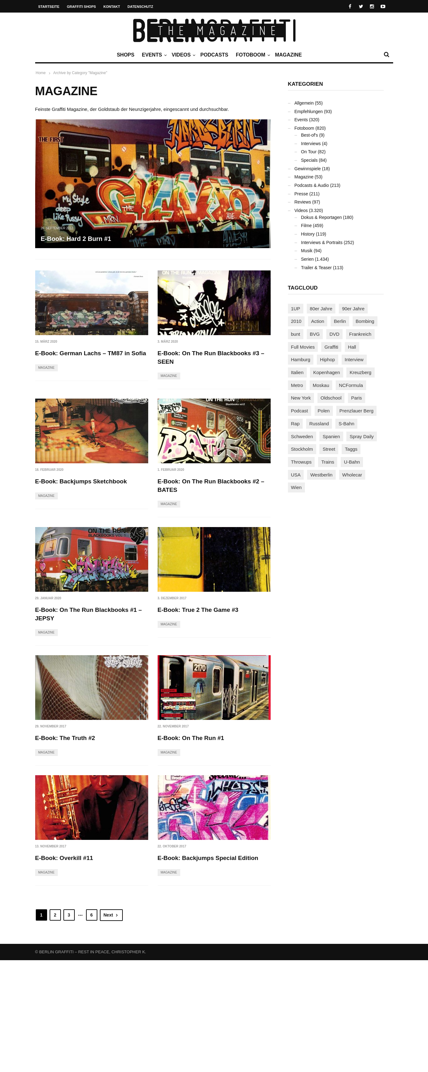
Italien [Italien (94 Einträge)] (297, 372)
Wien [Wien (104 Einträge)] (296, 487)
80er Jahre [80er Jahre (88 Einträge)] (321, 308)
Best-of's (309, 135)
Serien (307, 259)
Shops (125, 54)
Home (41, 73)
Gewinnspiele (308, 168)
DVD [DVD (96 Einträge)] (334, 334)
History (308, 234)
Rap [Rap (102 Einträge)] (295, 423)
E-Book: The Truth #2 (188, 729)
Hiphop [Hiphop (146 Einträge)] (327, 359)
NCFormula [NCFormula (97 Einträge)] (351, 385)
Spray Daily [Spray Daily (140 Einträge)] (361, 436)
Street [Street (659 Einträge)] (328, 449)
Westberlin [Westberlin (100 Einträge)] (321, 474)
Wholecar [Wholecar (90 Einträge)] (352, 474)
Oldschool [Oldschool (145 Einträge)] (331, 397)
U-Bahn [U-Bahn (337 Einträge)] (352, 462)
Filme (306, 225)
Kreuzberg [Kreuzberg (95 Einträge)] (360, 372)
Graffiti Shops (81, 6)
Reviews (303, 201)
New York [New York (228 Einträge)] (301, 397)
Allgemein (304, 103)
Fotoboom (252, 55)
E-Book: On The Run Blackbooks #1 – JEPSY (88, 614)
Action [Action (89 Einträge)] (317, 321)
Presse (301, 193)
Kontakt (111, 6)
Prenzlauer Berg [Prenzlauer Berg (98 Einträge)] (356, 410)
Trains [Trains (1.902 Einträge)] (327, 462)
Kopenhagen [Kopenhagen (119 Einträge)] (326, 372)
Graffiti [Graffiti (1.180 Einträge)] (331, 347)
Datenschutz (140, 6)
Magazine (288, 54)
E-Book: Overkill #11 (187, 849)
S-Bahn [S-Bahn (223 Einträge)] (346, 423)
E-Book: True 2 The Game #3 (198, 610)
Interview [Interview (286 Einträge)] (354, 359)
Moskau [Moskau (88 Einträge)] (321, 385)
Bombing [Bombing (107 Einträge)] (365, 321)
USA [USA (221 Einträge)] (296, 474)
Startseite (49, 6)
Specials (309, 160)
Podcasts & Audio (312, 185)
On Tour (309, 151)
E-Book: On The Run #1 (68, 849)
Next (111, 1026)
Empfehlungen (309, 111)
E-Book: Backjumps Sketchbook (81, 481)
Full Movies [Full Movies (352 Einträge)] (303, 347)
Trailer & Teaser (316, 267)
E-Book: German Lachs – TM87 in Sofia (90, 353)
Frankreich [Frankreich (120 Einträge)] (360, 334)
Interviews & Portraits (322, 242)
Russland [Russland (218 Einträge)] (319, 423)
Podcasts (214, 54)
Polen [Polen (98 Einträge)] (324, 410)
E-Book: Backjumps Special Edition (85, 969)
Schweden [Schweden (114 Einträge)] (302, 436)
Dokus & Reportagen (321, 217)
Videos (183, 55)
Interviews (311, 143)
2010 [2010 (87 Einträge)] (296, 321)
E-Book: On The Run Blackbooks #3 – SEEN (211, 357)
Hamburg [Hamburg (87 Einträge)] (301, 359)
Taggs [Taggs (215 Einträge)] (351, 449)
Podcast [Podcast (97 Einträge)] (299, 410)
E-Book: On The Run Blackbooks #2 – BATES (211, 485)
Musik (307, 250)
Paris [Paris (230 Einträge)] (356, 397)
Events (153, 55)
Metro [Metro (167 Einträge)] (297, 385)
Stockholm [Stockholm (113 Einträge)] (302, 449)
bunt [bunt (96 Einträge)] (295, 334)
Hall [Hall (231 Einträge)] (352, 347)
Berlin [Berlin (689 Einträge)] (340, 321)
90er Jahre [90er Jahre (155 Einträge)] (353, 308)
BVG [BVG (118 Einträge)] (315, 334)
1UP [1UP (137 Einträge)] (295, 308)
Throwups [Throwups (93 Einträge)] (301, 462)
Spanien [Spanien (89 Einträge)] (331, 436)
